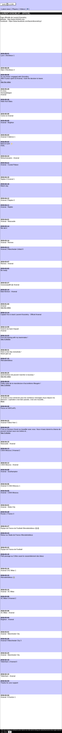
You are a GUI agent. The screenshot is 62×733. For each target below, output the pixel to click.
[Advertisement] (17, 38)
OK (10, 732)
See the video (6, 82)
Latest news (5, 9)
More (2, 401)
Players (15, 9)
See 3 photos (5, 385)
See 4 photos (5, 339)
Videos (22, 9)
